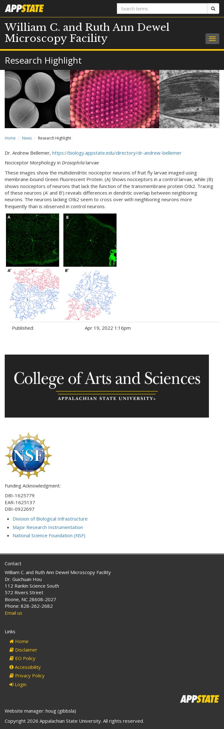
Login (17, 684)
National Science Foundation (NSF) (49, 535)
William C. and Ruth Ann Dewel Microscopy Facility (87, 33)
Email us (13, 613)
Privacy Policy (27, 675)
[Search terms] (162, 8)
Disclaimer (23, 649)
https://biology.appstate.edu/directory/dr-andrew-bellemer (117, 153)
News (27, 138)
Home (10, 138)
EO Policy (22, 658)
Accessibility (25, 667)
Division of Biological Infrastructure (50, 518)
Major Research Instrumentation (48, 527)
